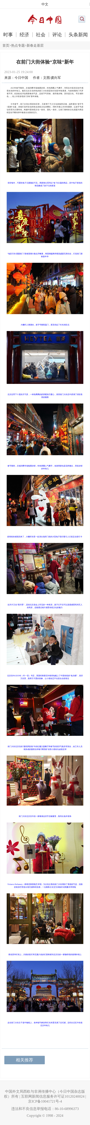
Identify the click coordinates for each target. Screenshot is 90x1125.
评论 (57, 34)
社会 (40, 34)
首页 (5, 45)
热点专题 (18, 45)
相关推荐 (24, 1060)
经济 (24, 34)
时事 (8, 34)
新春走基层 (35, 45)
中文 (44, 4)
